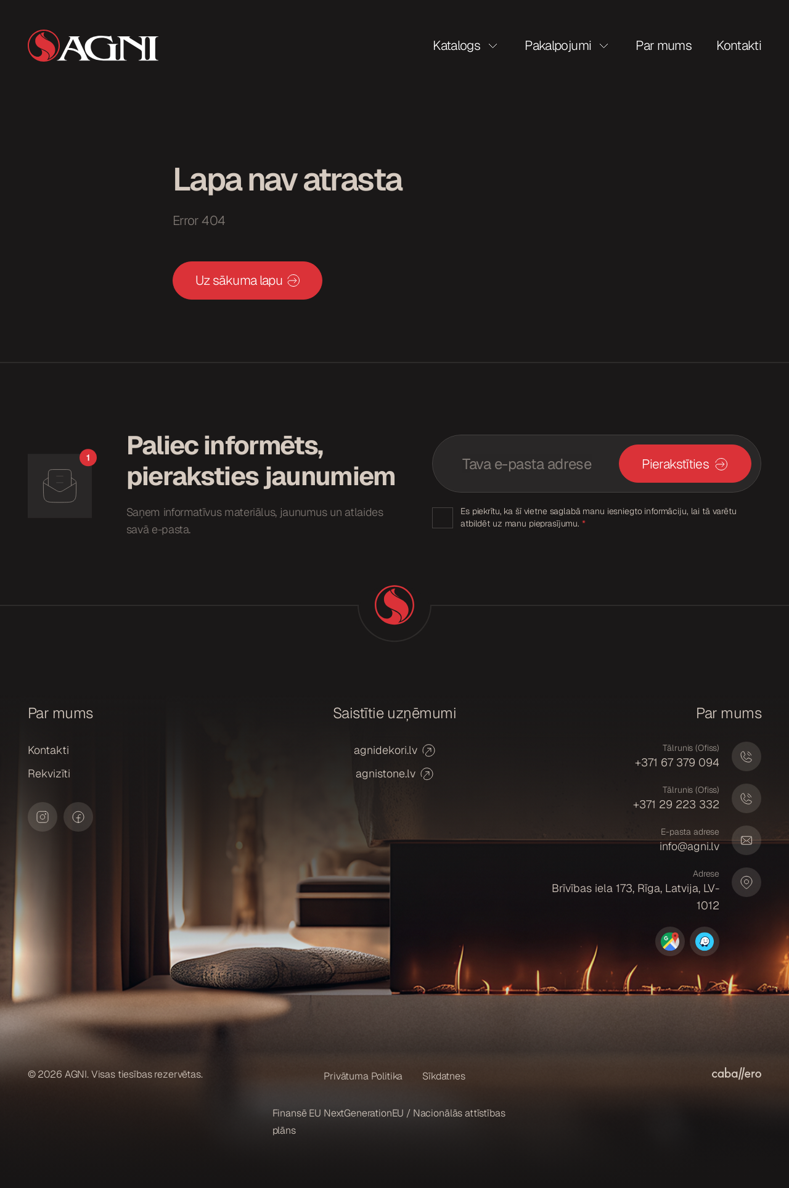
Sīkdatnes (443, 1076)
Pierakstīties (675, 464)
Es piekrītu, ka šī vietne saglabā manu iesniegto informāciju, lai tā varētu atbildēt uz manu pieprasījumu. (598, 517)
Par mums (664, 45)
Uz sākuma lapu (247, 280)
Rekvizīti (49, 773)
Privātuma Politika (363, 1076)
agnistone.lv (394, 773)
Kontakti (738, 45)
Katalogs (456, 45)
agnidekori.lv (394, 750)
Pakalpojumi (558, 45)
